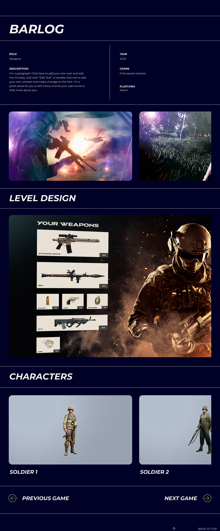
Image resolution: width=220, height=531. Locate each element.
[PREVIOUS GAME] (51, 498)
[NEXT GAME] (168, 498)
